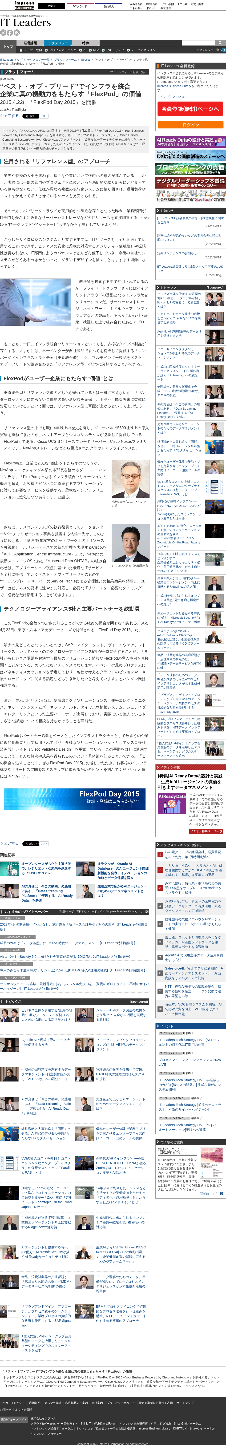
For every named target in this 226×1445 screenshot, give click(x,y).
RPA (96, 50)
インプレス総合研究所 (134, 1423)
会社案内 (97, 1403)
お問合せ (5, 1409)
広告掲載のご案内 (76, 1403)
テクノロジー (58, 43)
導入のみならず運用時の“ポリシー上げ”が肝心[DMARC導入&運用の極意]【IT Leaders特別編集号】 (73, 970)
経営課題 (30, 43)
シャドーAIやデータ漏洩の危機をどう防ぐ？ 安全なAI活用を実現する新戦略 (121, 1014)
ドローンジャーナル (202, 1428)
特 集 (86, 43)
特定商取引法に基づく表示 (156, 1403)
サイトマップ (185, 1403)
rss (17, 32)
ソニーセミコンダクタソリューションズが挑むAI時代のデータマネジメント (120, 1044)
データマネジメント (145, 50)
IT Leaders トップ (11, 59)
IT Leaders (25, 22)
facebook (10, 32)
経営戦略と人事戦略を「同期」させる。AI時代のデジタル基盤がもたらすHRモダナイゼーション (46, 1133)
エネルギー (136, 8)
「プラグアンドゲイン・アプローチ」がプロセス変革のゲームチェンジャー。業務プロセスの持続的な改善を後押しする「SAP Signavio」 (46, 1316)
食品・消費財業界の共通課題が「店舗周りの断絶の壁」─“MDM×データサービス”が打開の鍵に (46, 1281)
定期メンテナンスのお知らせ (177, 253)
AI (84, 50)
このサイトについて (12, 1403)
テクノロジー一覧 (38, 59)
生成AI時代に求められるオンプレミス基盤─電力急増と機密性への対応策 (120, 1222)
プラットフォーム (65, 59)
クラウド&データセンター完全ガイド (54, 1423)
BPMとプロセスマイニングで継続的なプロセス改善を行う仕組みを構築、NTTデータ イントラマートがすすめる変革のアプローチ (179, 727)
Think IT (86, 1423)
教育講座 (166, 8)
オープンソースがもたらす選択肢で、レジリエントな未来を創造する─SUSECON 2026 (46, 868)
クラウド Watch (161, 1423)
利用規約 (34, 1403)
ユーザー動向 (33, 50)
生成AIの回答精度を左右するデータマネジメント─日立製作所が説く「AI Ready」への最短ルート (46, 1074)
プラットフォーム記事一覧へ (128, 72)
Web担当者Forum (105, 1423)
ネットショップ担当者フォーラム (52, 1428)
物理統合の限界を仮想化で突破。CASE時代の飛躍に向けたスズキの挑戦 (120, 1074)
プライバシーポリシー (121, 1403)
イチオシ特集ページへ (205, 831)
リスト (44, 116)
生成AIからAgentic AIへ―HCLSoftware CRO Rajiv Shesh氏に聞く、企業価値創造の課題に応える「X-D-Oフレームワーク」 (178, 639)
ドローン (151, 8)
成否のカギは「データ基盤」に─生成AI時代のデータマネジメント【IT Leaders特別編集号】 (68, 943)
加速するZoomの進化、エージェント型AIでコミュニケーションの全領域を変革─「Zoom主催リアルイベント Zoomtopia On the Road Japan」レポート (46, 1197)
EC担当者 (152, 4)
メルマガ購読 (52, 1403)
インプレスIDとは (172, 97)
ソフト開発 (167, 4)
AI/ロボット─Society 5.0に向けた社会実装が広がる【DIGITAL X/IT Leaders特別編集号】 (66, 956)
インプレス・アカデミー (46, 1433)
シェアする (9, 116)
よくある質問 (23, 1409)
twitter (3, 32)
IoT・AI (182, 4)
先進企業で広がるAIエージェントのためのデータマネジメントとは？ (122, 891)
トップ (8, 46)
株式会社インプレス (43, 1418)
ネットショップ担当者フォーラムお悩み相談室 (105, 1428)
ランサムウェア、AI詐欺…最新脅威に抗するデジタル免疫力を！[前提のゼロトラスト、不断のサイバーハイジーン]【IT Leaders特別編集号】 (74, 986)
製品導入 (109, 6)
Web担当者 (136, 4)
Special (85, 59)
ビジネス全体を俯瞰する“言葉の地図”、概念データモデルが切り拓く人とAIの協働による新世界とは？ (46, 1014)
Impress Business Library (174, 86)
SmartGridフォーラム (187, 1423)
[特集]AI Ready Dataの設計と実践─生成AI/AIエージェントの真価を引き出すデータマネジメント (190, 782)
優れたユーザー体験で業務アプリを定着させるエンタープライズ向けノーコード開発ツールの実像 (120, 1133)
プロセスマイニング (63, 50)
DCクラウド (80, 6)
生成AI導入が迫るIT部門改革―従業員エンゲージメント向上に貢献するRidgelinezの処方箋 (46, 1222)
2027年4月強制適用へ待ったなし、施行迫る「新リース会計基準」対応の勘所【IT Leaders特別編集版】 (74, 926)
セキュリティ (115, 50)
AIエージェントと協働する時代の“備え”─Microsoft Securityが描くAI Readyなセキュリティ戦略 (45, 1252)
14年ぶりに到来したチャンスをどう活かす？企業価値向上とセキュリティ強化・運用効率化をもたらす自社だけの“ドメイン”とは (178, 562)
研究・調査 (197, 4)
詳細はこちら (209, 1194)
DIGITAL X (180, 1428)
